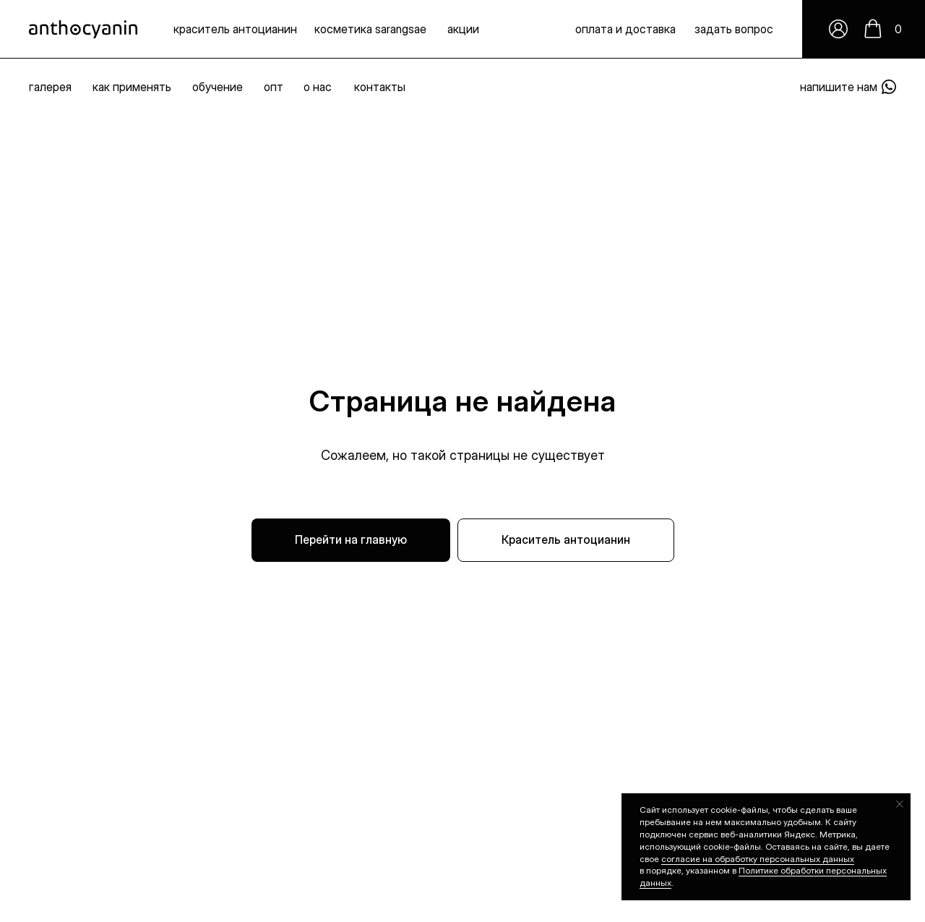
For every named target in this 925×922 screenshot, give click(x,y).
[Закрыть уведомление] (899, 804)
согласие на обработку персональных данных (757, 858)
